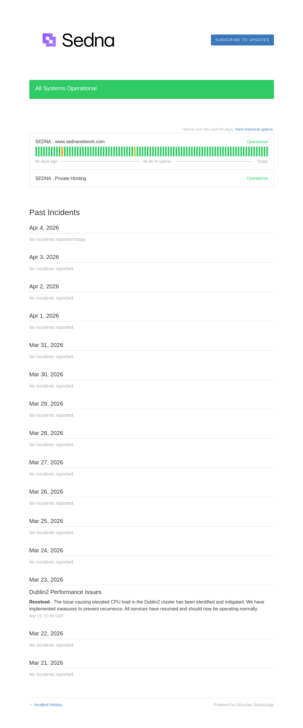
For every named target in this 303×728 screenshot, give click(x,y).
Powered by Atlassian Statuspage (244, 704)
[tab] (36, 151)
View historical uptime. (254, 129)
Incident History (45, 704)
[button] (242, 40)
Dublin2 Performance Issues (65, 592)
